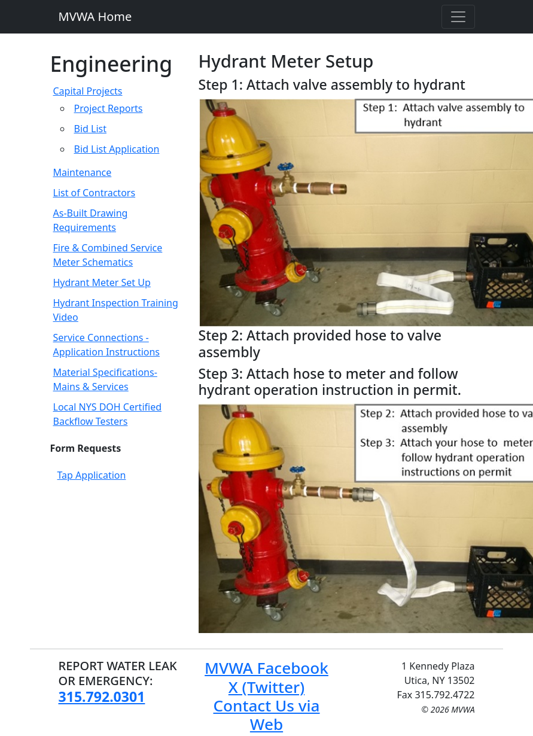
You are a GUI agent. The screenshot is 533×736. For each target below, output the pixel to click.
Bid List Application (117, 149)
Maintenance (82, 172)
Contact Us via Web (266, 715)
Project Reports (108, 108)
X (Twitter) (266, 687)
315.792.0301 (102, 696)
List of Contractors (94, 192)
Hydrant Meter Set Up (102, 282)
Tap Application (91, 475)
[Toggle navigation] (458, 17)
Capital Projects (88, 91)
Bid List (90, 128)
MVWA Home (95, 16)
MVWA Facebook (266, 668)
